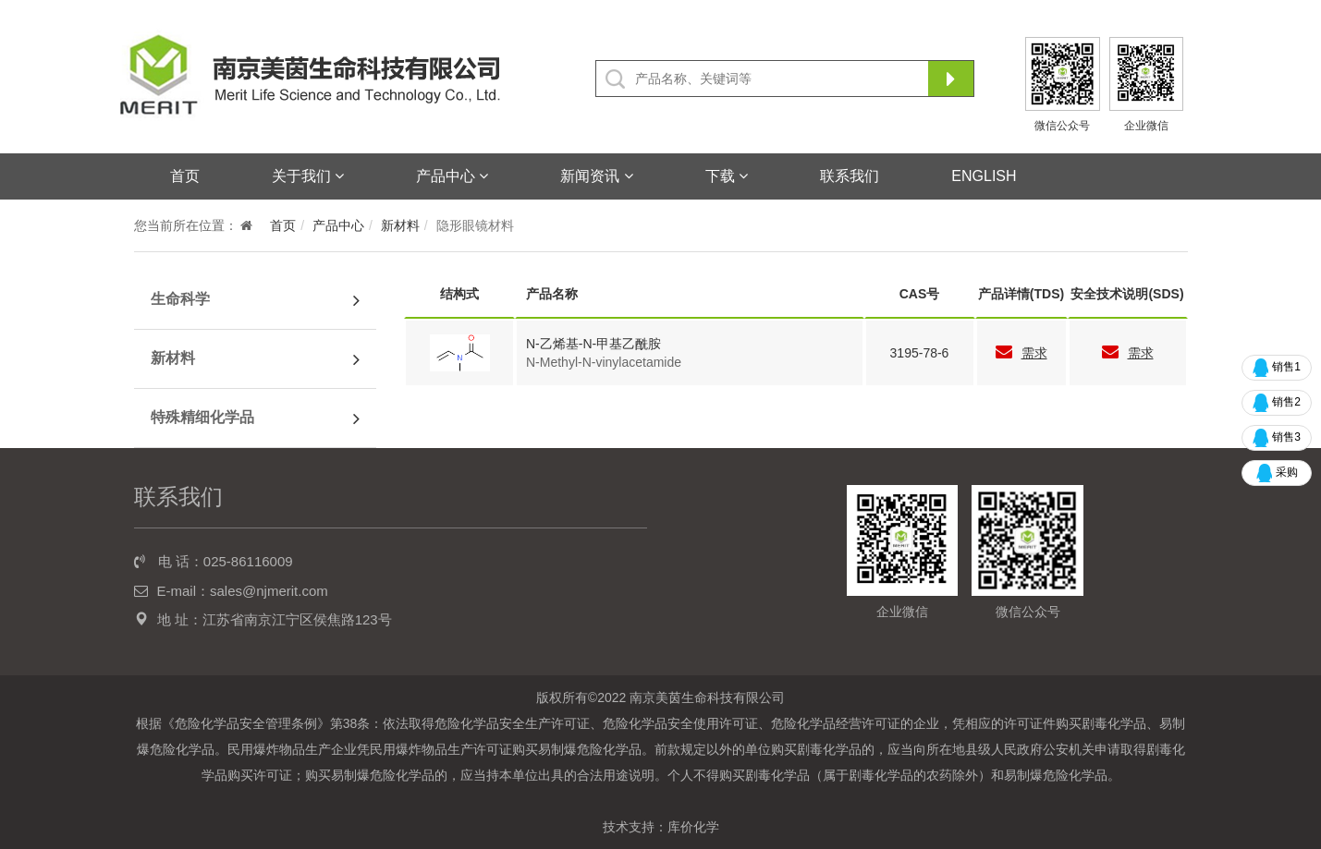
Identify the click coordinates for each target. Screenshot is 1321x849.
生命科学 (180, 299)
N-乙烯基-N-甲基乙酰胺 (593, 343)
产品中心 (452, 176)
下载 (726, 176)
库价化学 (693, 826)
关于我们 (308, 176)
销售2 (1277, 403)
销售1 (1277, 367)
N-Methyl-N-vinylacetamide (603, 362)
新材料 (400, 225)
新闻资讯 (596, 176)
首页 (185, 176)
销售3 (1277, 438)
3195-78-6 (919, 353)
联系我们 (849, 176)
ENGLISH (983, 176)
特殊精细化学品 (202, 417)
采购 (1277, 473)
